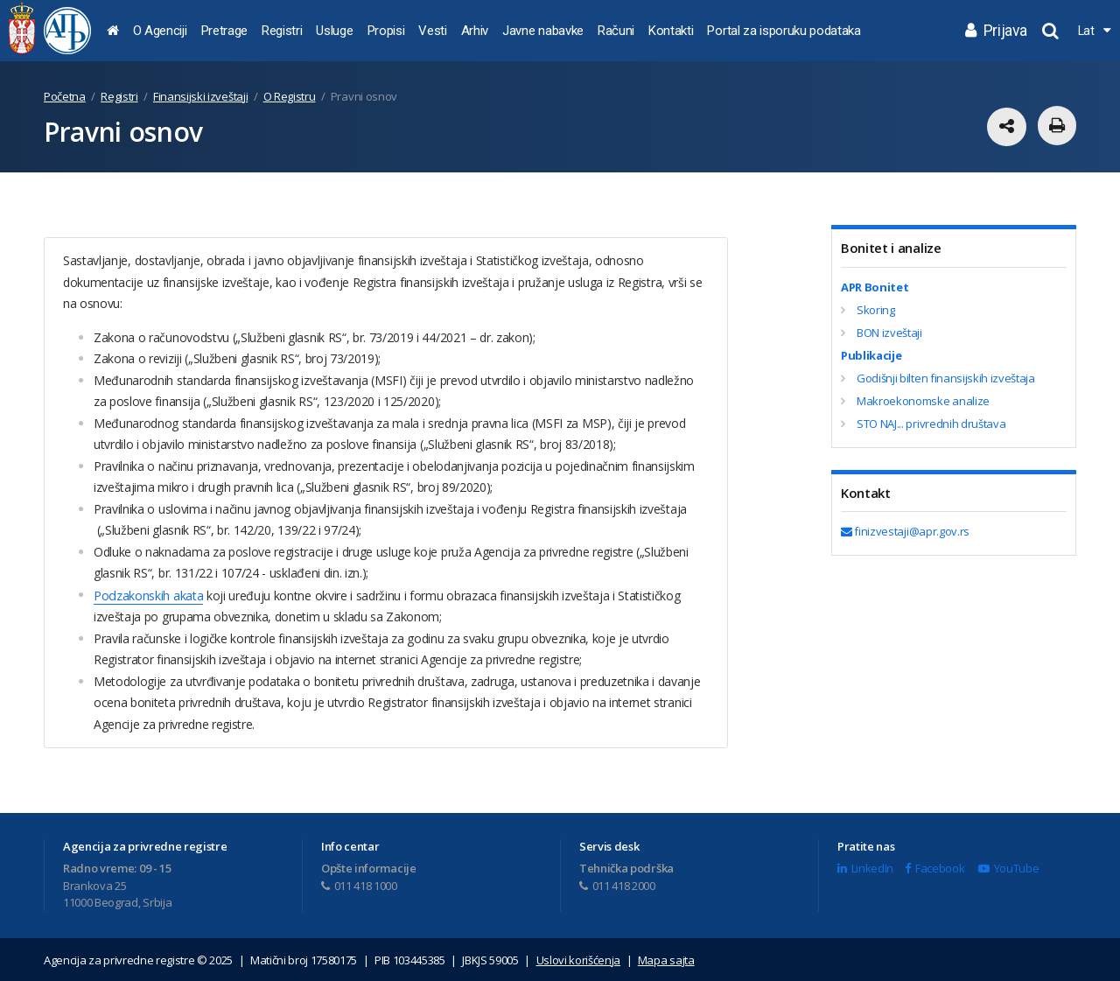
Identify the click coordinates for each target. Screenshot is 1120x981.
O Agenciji (160, 31)
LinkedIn (865, 867)
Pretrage (224, 31)
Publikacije (871, 355)
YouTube (1008, 867)
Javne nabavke (543, 31)
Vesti (432, 31)
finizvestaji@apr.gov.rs (905, 531)
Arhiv (474, 31)
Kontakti (670, 31)
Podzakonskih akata (148, 594)
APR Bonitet (874, 287)
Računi (616, 31)
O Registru (289, 96)
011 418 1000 (359, 885)
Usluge (334, 31)
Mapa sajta (666, 959)
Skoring (876, 310)
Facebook (934, 867)
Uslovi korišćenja (578, 959)
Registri (282, 31)
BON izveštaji (889, 332)
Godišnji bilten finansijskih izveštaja (946, 378)
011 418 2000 (617, 885)
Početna (65, 96)
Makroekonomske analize (923, 401)
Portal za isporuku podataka (783, 31)
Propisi (386, 31)
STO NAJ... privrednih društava (931, 423)
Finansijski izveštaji (200, 96)
